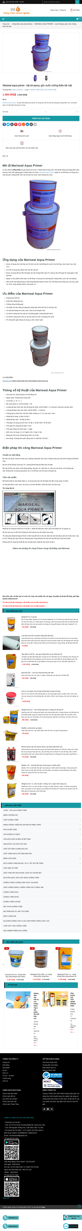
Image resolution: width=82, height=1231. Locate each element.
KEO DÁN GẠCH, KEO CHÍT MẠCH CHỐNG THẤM (21, 877)
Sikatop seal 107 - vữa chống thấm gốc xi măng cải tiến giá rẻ (42, 711)
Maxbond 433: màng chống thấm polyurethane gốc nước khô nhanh (15, 975)
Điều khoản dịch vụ (49, 1066)
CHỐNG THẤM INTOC (11, 896)
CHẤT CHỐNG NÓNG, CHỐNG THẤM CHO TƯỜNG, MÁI (23, 886)
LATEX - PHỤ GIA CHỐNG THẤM (15, 810)
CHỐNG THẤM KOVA (10, 891)
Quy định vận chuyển (10, 1098)
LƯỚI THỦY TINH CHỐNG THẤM (14, 925)
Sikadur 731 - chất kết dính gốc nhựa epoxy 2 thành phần (40, 768)
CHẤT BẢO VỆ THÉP (10, 867)
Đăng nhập (54, 10)
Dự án (5, 1069)
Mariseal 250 (7, 381)
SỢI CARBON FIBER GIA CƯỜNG (15, 929)
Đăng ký (63, 10)
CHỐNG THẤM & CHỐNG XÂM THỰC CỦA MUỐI (20, 882)
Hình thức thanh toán (50, 1061)
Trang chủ (6, 1061)
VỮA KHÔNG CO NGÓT (11, 834)
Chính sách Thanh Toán (11, 1103)
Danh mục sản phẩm (13, 805)
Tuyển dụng (7, 1077)
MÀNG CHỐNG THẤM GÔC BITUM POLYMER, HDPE (22, 824)
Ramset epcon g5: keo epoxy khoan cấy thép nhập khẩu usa (41, 749)
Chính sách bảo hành (10, 1092)
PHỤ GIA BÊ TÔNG (10, 829)
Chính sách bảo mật (9, 1100)
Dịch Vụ (5, 1072)
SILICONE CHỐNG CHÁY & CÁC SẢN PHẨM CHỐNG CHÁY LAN (26, 920)
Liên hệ (5, 1080)
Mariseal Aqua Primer (46, 172)
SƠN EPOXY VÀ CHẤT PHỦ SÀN (15, 843)
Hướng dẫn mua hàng (50, 1064)
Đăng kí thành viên (49, 1069)
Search (77, 2)
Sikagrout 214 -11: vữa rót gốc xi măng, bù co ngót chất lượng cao (43, 787)
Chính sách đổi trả (9, 1095)
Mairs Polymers (17, 90)
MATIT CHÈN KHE (9, 915)
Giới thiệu (6, 1064)
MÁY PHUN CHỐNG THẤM (12, 905)
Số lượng (5, 111)
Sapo (43, 1206)
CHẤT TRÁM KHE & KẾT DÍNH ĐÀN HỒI (17, 853)
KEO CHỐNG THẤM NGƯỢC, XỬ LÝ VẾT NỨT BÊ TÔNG (23, 863)
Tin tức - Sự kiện (8, 1074)
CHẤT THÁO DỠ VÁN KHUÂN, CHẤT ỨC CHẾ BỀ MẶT (22, 872)
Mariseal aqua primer (9, 103)
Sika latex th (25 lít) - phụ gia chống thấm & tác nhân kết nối (41, 655)
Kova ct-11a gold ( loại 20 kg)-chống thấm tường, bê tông (40, 692)
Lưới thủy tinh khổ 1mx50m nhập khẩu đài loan (37, 636)
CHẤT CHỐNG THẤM (10, 820)
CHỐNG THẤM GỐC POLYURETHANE (42, 90)
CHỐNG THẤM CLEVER (11, 901)
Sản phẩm (6, 1066)
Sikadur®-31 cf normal (29, 617)
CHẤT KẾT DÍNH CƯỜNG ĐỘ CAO (15, 848)
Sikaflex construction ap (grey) (31, 730)
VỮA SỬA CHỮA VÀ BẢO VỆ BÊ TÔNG (17, 839)
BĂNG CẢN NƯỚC (9, 858)
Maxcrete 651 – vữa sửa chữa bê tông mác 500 (37, 674)
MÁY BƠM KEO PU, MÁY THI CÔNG (16, 910)
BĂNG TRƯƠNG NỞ (10, 815)
